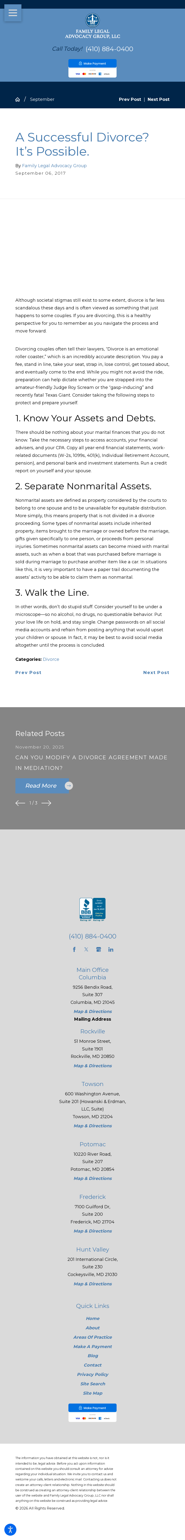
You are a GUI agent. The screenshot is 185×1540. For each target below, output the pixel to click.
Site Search (92, 1383)
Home (92, 1318)
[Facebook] (74, 949)
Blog (92, 1355)
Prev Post (28, 672)
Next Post (156, 672)
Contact (92, 1365)
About (92, 1327)
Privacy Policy (92, 1374)
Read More (47, 786)
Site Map (92, 1393)
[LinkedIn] (110, 949)
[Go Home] (19, 99)
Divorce (51, 659)
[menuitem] (92, 1318)
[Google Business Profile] (98, 949)
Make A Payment (92, 1346)
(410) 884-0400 (109, 49)
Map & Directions (92, 1011)
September (42, 99)
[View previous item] (20, 803)
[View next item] (46, 803)
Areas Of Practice (92, 1337)
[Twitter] (86, 949)
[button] (10, 1530)
